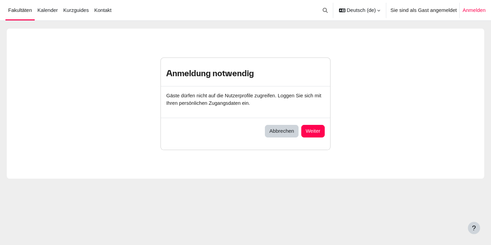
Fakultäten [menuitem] (20, 10)
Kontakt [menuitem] (103, 10)
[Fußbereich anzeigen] (474, 228)
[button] (325, 10)
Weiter (313, 131)
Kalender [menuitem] (47, 10)
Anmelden (474, 10)
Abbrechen (281, 131)
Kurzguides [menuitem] (76, 10)
